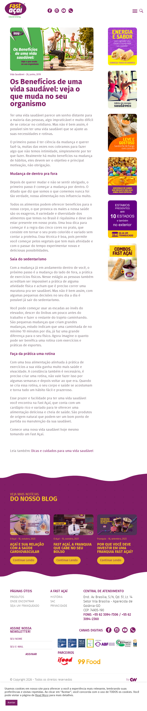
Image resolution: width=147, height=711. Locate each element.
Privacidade (58, 605)
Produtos (17, 597)
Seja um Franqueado (24, 605)
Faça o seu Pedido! (113, 11)
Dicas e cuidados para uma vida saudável (62, 451)
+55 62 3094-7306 (106, 614)
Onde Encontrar (22, 601)
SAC (52, 601)
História (56, 597)
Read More (42, 695)
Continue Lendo (23, 566)
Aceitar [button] (11, 702)
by (131, 679)
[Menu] (135, 11)
